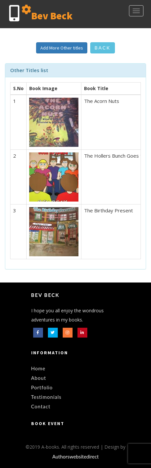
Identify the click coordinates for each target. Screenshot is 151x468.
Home (38, 368)
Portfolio (42, 387)
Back (103, 47)
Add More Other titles (61, 48)
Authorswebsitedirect (75, 456)
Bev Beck (45, 295)
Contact (41, 406)
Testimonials (46, 397)
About (38, 378)
